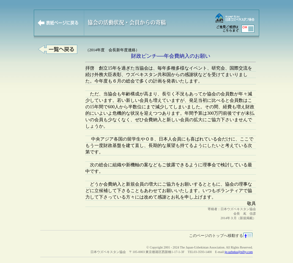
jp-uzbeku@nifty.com (239, 252)
